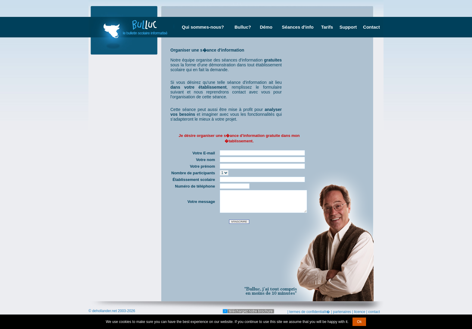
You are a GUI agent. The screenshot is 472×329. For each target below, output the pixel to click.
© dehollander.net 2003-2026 (111, 311)
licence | (360, 312)
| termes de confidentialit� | (309, 312)
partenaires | (343, 312)
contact (374, 312)
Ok (359, 322)
